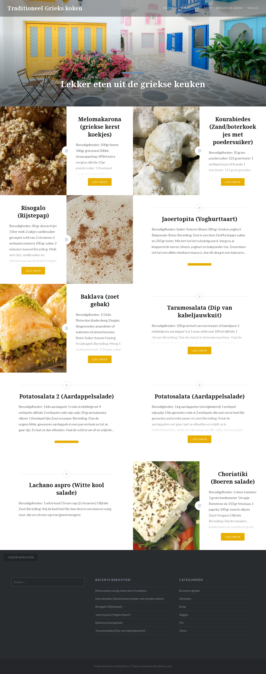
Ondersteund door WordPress (111, 666)
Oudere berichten (21, 557)
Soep (208, 7)
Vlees (185, 7)
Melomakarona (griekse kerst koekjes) (120, 590)
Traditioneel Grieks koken (44, 8)
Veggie (253, 7)
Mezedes (170, 7)
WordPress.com (162, 666)
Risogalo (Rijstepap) (108, 606)
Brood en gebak (229, 7)
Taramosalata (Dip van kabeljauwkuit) (120, 630)
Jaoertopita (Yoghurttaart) (112, 614)
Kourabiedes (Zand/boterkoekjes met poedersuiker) (129, 598)
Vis (197, 7)
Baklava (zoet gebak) (109, 622)
